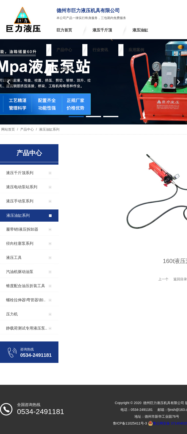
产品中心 (27, 129)
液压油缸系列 (48, 129)
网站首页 (8, 129)
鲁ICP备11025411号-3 (130, 423)
